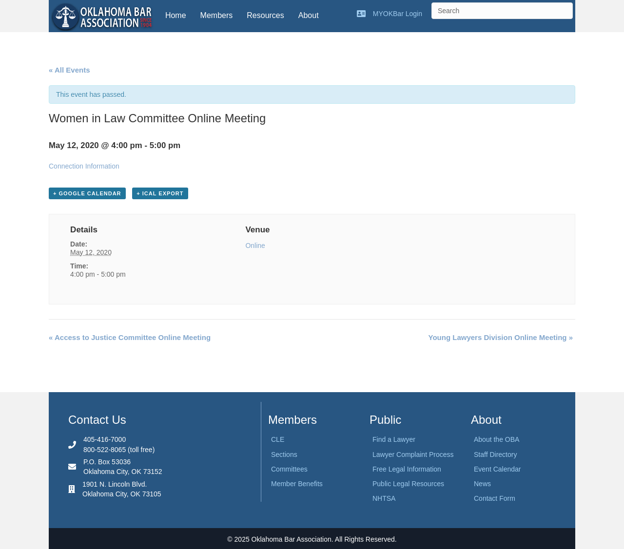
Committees (289, 469)
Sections (284, 454)
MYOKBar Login (397, 14)
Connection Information (84, 166)
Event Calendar (497, 469)
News (482, 484)
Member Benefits (297, 484)
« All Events (69, 70)
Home (175, 15)
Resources (265, 15)
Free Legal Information (406, 469)
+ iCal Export (159, 193)
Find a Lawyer (393, 439)
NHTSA (383, 498)
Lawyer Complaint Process (413, 454)
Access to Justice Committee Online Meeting (130, 337)
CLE (277, 439)
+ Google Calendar (87, 193)
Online (255, 245)
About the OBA (496, 439)
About (308, 15)
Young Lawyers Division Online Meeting (501, 337)
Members (216, 15)
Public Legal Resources (408, 484)
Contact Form (494, 498)
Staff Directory (495, 454)
